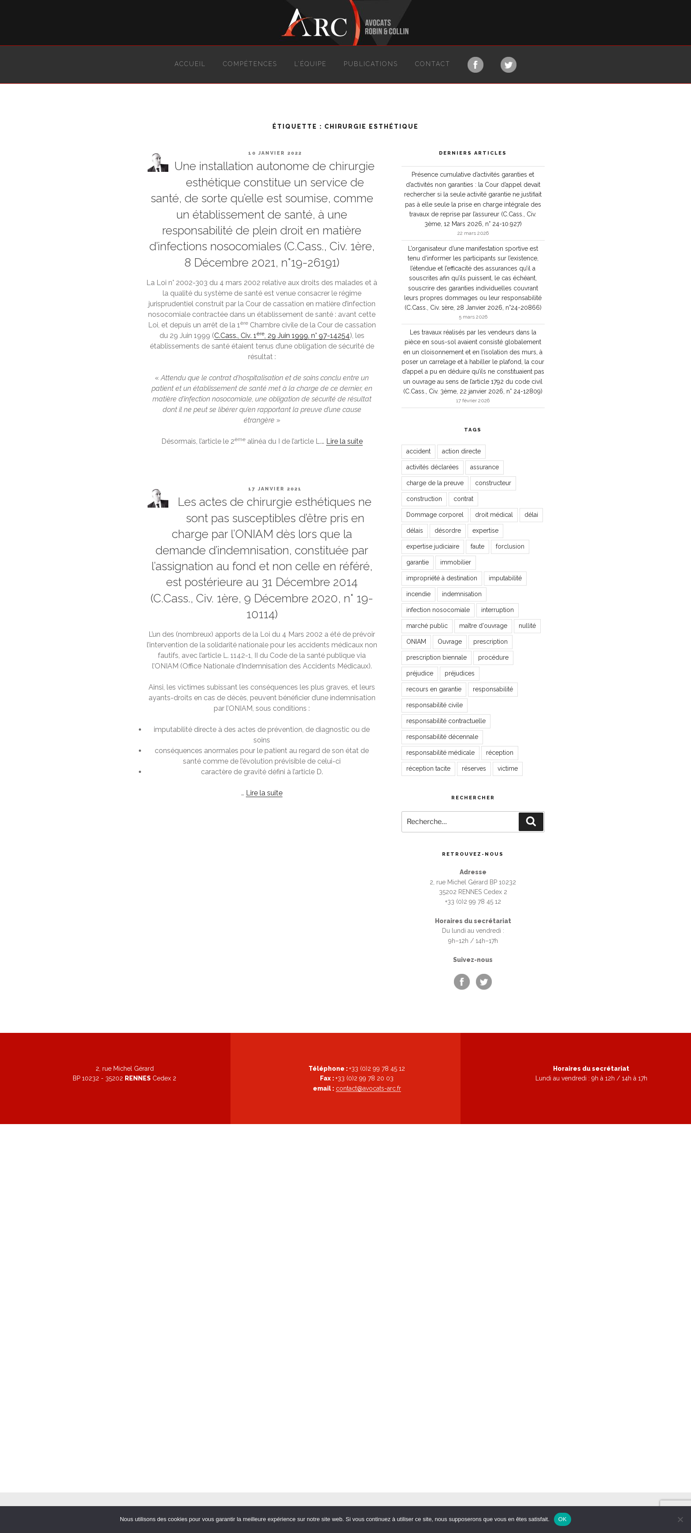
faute (477, 546)
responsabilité (493, 689)
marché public (427, 625)
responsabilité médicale (440, 752)
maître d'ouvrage (483, 625)
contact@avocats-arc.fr (368, 1088)
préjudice (419, 673)
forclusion (510, 546)
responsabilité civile (434, 705)
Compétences (250, 63)
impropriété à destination (441, 578)
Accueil (190, 63)
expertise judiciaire (432, 546)
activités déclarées (432, 467)
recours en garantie (433, 689)
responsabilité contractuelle (446, 720)
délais (414, 530)
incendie (418, 594)
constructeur (493, 482)
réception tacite (428, 768)
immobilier (455, 562)
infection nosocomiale (438, 609)
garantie (417, 562)
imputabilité (505, 578)
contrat (463, 498)
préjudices (460, 673)
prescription (490, 641)
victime (508, 768)
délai (531, 514)
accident (418, 451)
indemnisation (462, 594)
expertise (485, 530)
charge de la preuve (435, 482)
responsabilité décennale (442, 736)
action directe (461, 451)
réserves (474, 768)
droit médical (494, 514)
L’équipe (310, 63)
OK (562, 1519)
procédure (493, 657)
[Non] (680, 1519)
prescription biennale (436, 657)
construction (424, 498)
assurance (484, 467)
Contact (432, 63)
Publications (371, 63)
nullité (527, 625)
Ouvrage (450, 641)
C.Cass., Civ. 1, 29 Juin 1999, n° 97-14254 (282, 335)
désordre (448, 530)
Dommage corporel (435, 514)
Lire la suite (344, 441)
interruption (497, 609)
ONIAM (416, 641)
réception (499, 752)
